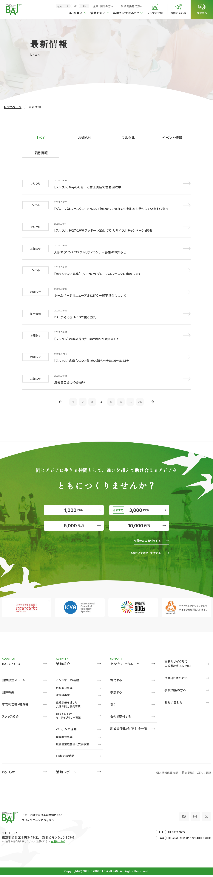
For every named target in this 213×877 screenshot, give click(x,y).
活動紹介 (63, 665)
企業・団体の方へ (103, 6)
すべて (40, 137)
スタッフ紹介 (10, 718)
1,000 (73, 505)
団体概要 (8, 694)
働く (113, 706)
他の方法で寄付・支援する (142, 555)
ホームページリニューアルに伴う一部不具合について (90, 290)
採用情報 (41, 152)
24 (145, 393)
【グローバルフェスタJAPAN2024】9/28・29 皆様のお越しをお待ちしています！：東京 (111, 207)
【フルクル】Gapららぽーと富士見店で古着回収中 (87, 186)
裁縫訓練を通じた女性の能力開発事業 (68, 706)
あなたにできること (125, 665)
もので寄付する (120, 718)
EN (84, 5)
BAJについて (12, 665)
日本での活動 (65, 758)
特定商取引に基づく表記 (196, 774)
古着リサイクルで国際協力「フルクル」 (178, 665)
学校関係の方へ (175, 692)
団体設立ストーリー (15, 682)
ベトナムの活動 (66, 731)
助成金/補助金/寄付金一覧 (128, 730)
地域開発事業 (64, 690)
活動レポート (66, 773)
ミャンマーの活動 (67, 682)
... (134, 393)
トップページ (12, 107)
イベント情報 (172, 137)
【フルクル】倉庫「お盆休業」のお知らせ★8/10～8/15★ (91, 352)
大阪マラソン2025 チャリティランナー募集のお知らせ (90, 248)
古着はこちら (58, 843)
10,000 (139, 525)
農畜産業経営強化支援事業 (72, 746)
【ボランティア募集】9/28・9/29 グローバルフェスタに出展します (97, 269)
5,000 (74, 525)
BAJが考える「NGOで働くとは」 (75, 310)
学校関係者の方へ (132, 6)
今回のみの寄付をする (144, 542)
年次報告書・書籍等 (15, 706)
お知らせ (84, 137)
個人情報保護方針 (167, 774)
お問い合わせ (173, 704)
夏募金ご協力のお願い (69, 372)
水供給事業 (63, 697)
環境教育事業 (64, 739)
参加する (116, 694)
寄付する (116, 682)
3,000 (139, 505)
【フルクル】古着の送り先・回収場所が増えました (86, 331)
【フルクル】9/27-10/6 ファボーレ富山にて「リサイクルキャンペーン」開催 (103, 227)
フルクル (128, 137)
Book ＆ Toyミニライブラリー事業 (68, 717)
